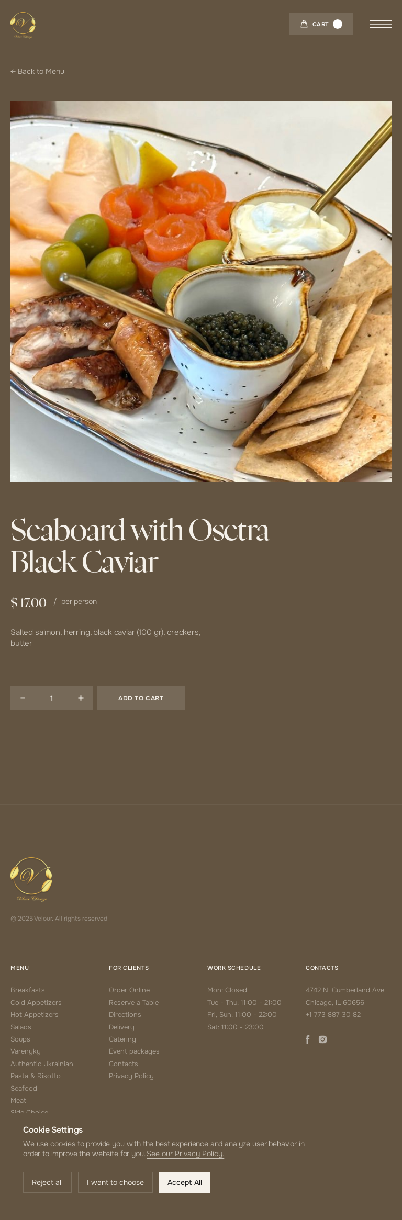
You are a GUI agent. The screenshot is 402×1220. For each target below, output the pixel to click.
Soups (20, 1039)
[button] (321, 24)
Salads (20, 1027)
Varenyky (25, 1051)
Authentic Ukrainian (41, 1063)
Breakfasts (27, 990)
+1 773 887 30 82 (333, 1014)
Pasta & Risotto (35, 1075)
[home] (23, 23)
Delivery (122, 1027)
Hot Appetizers (34, 1014)
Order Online (129, 990)
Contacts (123, 1063)
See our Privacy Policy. (185, 1153)
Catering (122, 1039)
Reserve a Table (134, 1002)
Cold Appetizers (36, 1002)
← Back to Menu (37, 71)
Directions (125, 1014)
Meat (18, 1100)
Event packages (134, 1051)
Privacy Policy (131, 1075)
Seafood (23, 1088)
